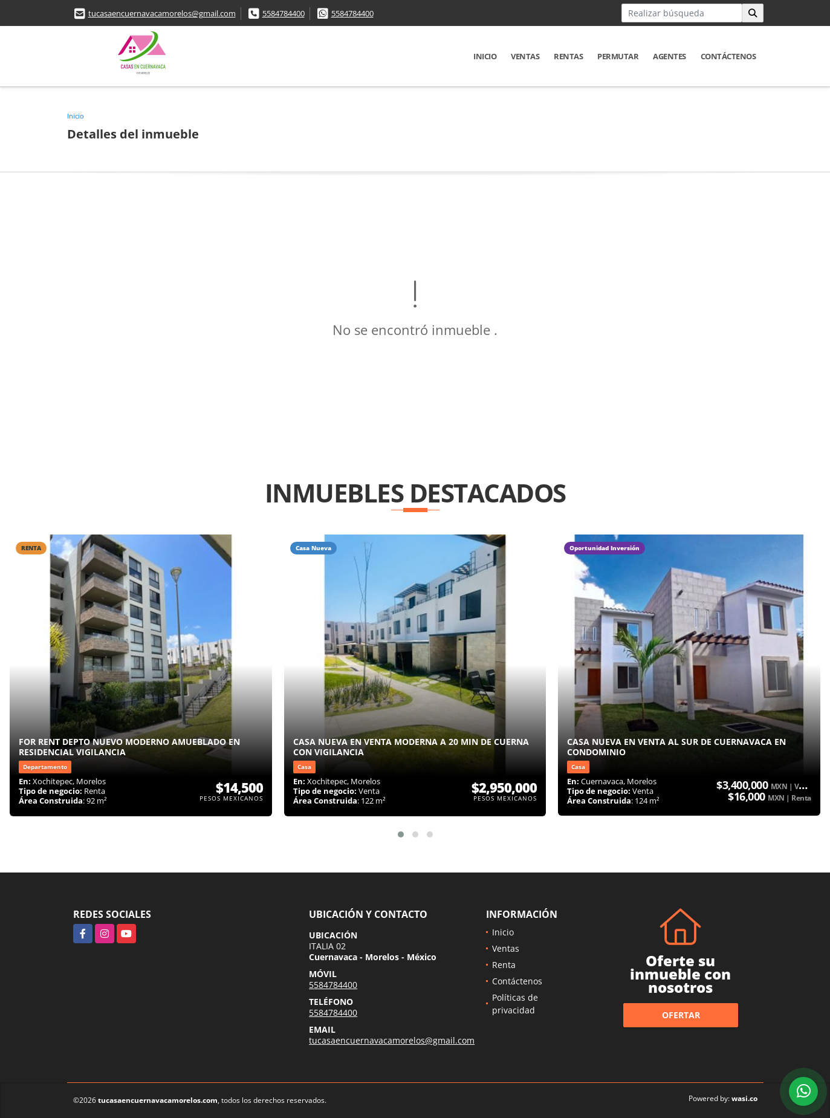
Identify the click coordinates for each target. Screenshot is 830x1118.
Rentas (568, 56)
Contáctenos (728, 56)
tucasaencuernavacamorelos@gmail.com (162, 13)
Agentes (669, 56)
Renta (504, 964)
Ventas (525, 56)
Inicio (484, 56)
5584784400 (283, 13)
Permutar (617, 56)
